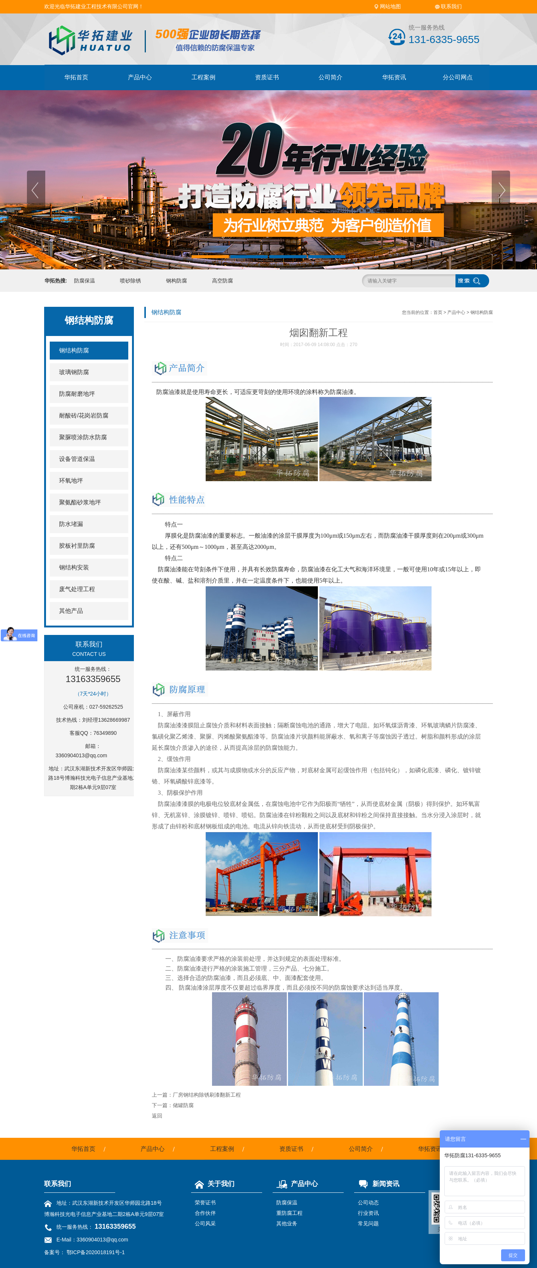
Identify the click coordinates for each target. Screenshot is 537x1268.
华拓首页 (76, 77)
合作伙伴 (205, 1213)
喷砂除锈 (130, 281)
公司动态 (368, 1203)
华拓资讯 (394, 77)
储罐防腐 (183, 1105)
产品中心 (140, 77)
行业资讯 (368, 1213)
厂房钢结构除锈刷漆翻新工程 (207, 1095)
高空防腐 (222, 281)
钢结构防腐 (481, 312)
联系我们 (451, 6)
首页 (437, 312)
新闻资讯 (376, 1184)
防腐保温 (84, 281)
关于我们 (212, 1184)
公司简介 (331, 77)
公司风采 (205, 1223)
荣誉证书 (205, 1203)
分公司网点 (458, 77)
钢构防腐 (176, 281)
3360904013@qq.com (81, 755)
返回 (157, 1116)
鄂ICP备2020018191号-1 (96, 1252)
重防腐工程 (289, 1213)
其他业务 (286, 1223)
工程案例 (203, 77)
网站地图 (390, 6)
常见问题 (368, 1223)
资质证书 (267, 77)
